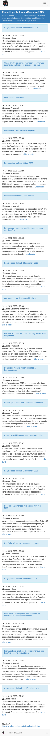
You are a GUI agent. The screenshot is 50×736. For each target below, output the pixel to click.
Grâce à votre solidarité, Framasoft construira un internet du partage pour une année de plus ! (24, 64)
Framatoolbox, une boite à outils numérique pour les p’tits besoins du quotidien (24, 652)
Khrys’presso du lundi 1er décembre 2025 (21, 688)
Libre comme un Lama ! (14, 98)
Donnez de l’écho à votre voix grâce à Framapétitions (19, 369)
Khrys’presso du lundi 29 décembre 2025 (21, 28)
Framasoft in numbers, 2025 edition (19, 196)
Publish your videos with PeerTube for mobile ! (23, 403)
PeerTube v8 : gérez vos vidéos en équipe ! (22, 543)
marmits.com (15, 732)
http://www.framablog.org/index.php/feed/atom (21, 726)
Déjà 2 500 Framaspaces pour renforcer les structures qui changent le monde (22, 615)
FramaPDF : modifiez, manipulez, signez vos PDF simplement (25, 334)
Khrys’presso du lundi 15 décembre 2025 (21, 471)
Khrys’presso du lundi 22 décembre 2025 (21, 263)
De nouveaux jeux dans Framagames (19, 130)
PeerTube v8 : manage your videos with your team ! (22, 507)
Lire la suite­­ (36, 89)
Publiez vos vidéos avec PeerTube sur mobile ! (23, 435)
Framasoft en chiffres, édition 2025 (18, 163)
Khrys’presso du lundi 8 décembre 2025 (20, 579)
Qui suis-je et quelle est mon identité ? (20, 298)
